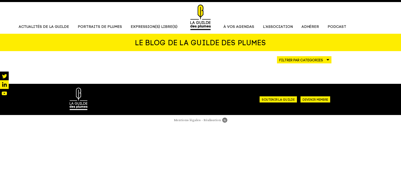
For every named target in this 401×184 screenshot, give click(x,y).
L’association (278, 27)
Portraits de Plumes (100, 27)
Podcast (337, 27)
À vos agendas (239, 27)
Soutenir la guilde (278, 100)
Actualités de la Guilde (44, 27)
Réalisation (215, 120)
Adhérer (310, 27)
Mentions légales (187, 120)
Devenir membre (315, 100)
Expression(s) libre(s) (154, 27)
